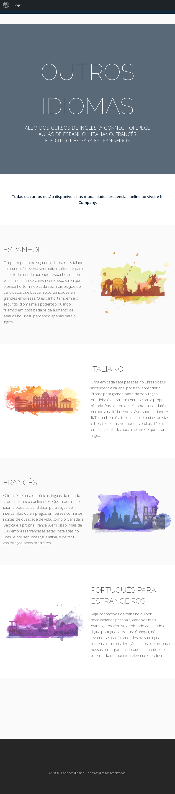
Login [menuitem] (18, 5)
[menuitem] (6, 5)
